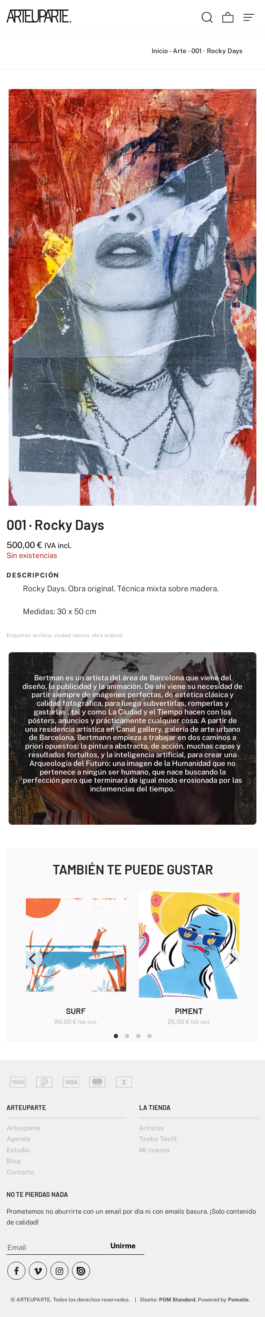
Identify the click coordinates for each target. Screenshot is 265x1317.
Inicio (160, 50)
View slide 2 (127, 1036)
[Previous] (33, 958)
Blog (13, 1160)
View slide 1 (116, 1036)
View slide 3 (138, 1036)
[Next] (231, 958)
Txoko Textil (158, 1138)
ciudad (62, 635)
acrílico (42, 635)
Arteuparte (23, 1128)
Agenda (18, 1138)
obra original (107, 635)
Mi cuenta (154, 1150)
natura (81, 635)
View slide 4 (149, 1036)
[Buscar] (207, 16)
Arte (180, 50)
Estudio (18, 1150)
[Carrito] (228, 16)
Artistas (151, 1128)
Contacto (20, 1172)
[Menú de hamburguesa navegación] (249, 16)
